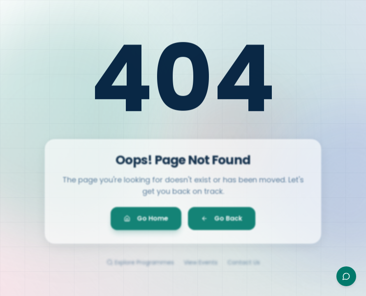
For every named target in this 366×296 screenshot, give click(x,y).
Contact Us (243, 265)
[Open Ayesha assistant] (346, 276)
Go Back (221, 220)
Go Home (146, 220)
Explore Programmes (140, 265)
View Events (201, 265)
